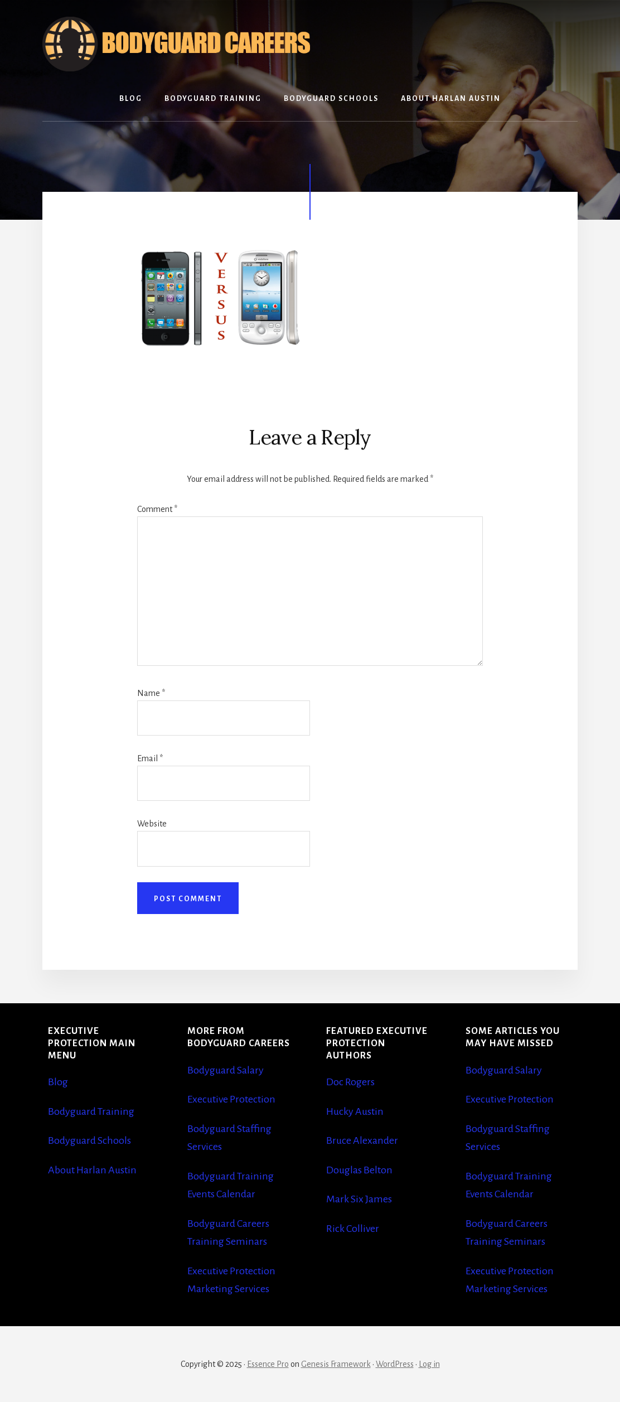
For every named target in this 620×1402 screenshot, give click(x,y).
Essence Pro (268, 1364)
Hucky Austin (355, 1111)
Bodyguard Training (91, 1111)
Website (152, 823)
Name (151, 693)
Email (150, 758)
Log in (429, 1364)
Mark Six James (359, 1199)
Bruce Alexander (362, 1140)
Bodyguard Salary (225, 1070)
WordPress (395, 1364)
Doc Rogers (350, 1081)
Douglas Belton (359, 1170)
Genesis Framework (336, 1364)
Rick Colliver (352, 1228)
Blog (58, 1081)
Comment (157, 509)
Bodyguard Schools (89, 1140)
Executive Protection (231, 1099)
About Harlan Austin (92, 1170)
